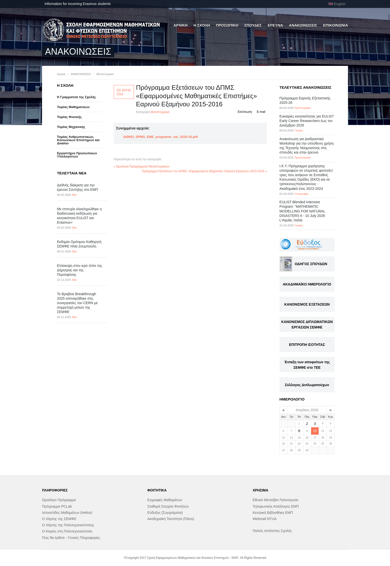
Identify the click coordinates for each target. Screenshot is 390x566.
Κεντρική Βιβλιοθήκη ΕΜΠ (273, 513)
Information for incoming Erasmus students (78, 4)
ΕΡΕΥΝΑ (275, 25)
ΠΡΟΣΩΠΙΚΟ (227, 25)
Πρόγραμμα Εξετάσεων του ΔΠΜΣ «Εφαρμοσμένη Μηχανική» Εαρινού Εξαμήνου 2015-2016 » (204, 171)
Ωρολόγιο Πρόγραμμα (59, 500)
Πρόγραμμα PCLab (57, 506)
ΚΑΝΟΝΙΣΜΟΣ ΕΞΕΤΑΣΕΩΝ (307, 304)
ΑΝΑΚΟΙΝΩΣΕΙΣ (303, 25)
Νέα (74, 194)
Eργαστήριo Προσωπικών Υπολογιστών (77, 154)
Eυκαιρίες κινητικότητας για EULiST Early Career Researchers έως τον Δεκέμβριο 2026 (307, 120)
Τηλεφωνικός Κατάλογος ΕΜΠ (276, 506)
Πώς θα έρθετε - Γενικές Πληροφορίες (71, 538)
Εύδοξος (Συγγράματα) (165, 513)
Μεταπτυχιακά (105, 74)
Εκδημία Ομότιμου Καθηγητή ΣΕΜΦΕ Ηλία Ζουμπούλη (79, 244)
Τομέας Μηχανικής (71, 127)
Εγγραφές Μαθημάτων (164, 500)
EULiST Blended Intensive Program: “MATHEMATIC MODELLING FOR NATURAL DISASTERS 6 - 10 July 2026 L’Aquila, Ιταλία (302, 211)
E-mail (261, 112)
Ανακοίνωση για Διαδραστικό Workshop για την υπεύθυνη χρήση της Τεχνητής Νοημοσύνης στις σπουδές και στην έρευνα (307, 146)
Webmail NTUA (265, 519)
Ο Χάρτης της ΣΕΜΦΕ (59, 519)
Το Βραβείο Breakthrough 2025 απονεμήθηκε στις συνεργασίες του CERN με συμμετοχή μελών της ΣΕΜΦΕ (77, 303)
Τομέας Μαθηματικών (73, 107)
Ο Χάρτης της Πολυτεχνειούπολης (68, 525)
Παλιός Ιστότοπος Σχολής (272, 531)
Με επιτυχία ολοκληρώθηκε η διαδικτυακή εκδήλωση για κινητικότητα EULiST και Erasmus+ (79, 216)
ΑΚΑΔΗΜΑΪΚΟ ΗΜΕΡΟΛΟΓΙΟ (307, 284)
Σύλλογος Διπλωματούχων (307, 385)
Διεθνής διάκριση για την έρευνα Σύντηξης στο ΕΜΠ (77, 187)
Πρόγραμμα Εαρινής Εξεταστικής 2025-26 (305, 100)
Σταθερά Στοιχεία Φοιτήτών (168, 506)
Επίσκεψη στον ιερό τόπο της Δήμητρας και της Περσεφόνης (79, 270)
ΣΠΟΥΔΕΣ (253, 25)
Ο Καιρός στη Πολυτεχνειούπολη (67, 531)
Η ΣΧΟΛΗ (202, 25)
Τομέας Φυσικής (69, 117)
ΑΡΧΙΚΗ (180, 25)
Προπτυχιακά (302, 107)
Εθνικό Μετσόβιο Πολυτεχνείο (275, 500)
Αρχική (61, 74)
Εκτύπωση (245, 112)
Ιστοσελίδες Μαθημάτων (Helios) (67, 513)
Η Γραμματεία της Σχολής (76, 97)
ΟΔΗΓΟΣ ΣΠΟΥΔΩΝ (311, 264)
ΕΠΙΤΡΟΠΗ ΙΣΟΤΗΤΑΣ (307, 345)
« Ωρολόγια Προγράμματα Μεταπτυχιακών (142, 166)
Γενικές (298, 130)
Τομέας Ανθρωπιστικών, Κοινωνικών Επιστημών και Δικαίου (78, 140)
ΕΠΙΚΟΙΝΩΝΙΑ (335, 25)
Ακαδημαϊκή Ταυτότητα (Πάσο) (170, 519)
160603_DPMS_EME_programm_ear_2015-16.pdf (160, 137)
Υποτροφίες (301, 193)
